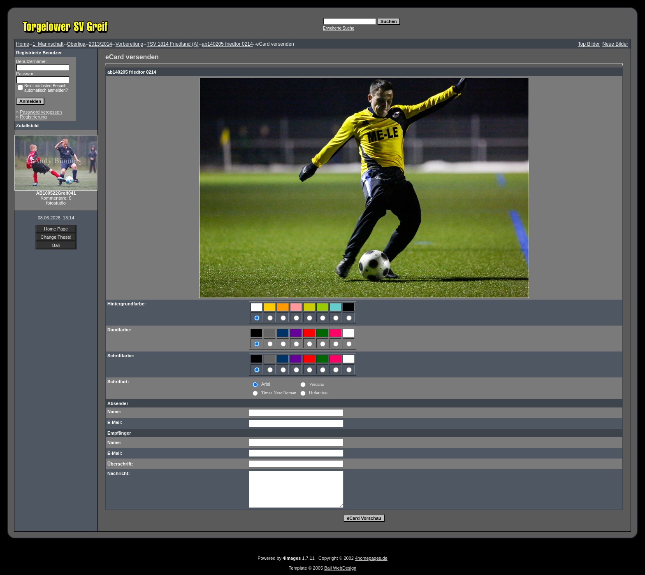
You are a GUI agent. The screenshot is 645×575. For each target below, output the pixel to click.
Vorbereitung (129, 44)
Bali (56, 245)
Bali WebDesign (340, 568)
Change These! (55, 237)
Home (22, 44)
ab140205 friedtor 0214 (227, 44)
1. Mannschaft (47, 44)
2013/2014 (100, 44)
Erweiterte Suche (338, 28)
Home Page (56, 228)
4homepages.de (371, 558)
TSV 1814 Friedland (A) (173, 44)
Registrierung (33, 116)
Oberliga (76, 44)
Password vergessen (41, 111)
